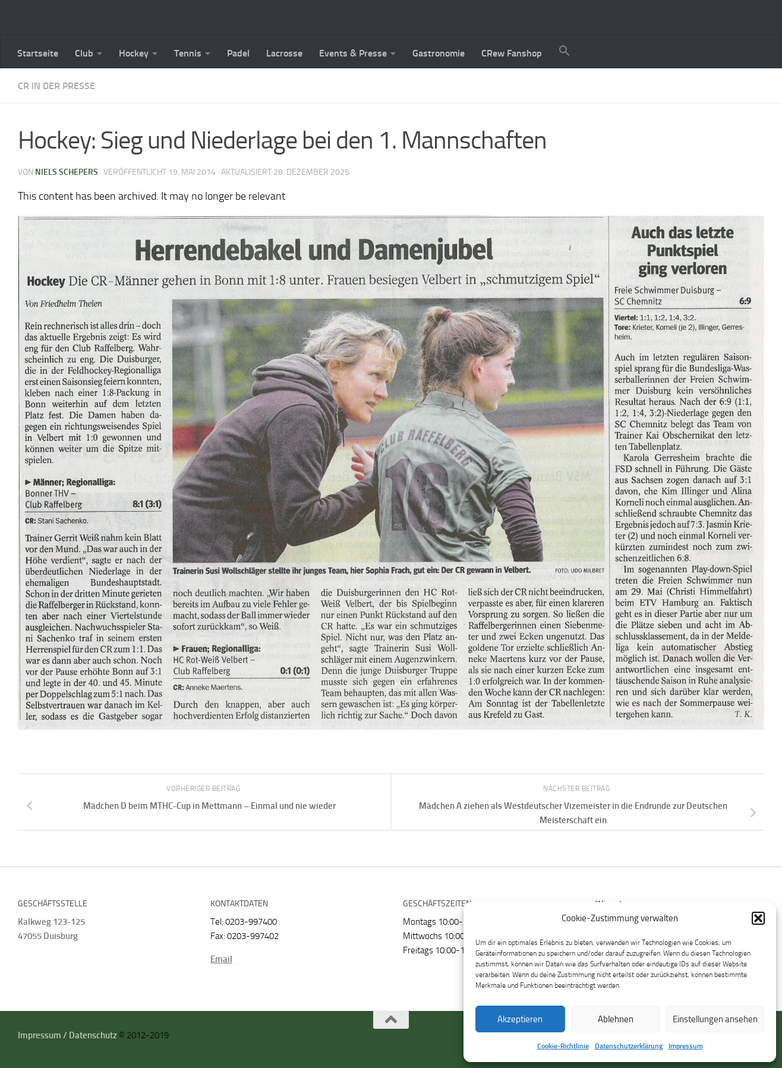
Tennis (187, 53)
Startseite (37, 53)
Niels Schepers (66, 172)
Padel (238, 53)
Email (221, 959)
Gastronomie (438, 53)
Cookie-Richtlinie (563, 1046)
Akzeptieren (520, 1019)
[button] (758, 918)
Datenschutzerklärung (629, 1046)
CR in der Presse (56, 86)
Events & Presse (353, 53)
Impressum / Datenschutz (67, 1035)
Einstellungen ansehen (715, 1019)
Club (84, 53)
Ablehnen (615, 1019)
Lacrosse (284, 53)
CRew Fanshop (511, 53)
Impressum (686, 1046)
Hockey (134, 53)
